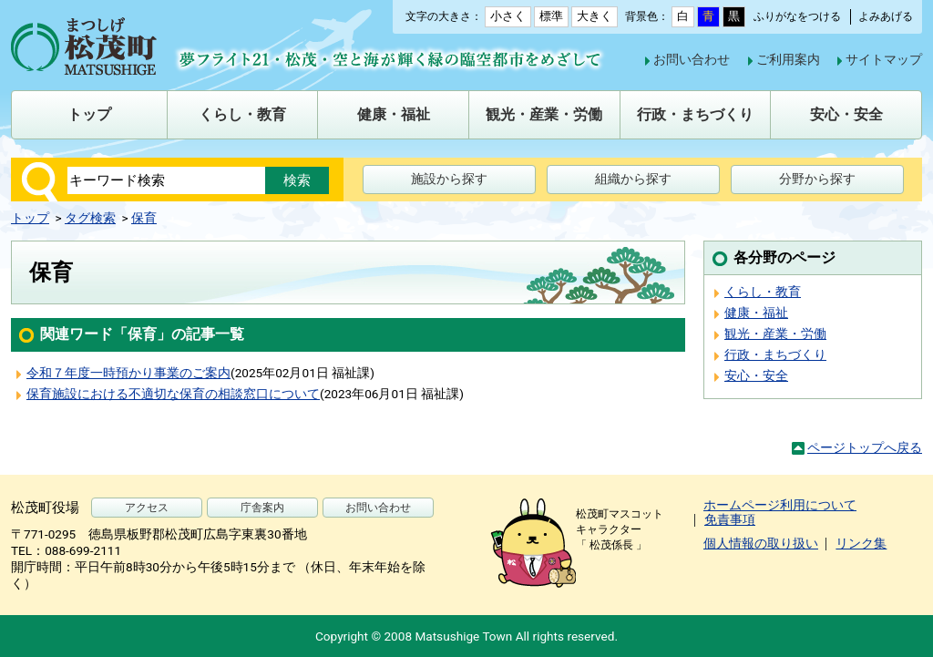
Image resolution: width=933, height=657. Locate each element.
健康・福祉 (756, 312)
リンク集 (861, 543)
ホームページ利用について (779, 505)
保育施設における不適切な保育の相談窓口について (173, 393)
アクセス (147, 507)
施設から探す (449, 178)
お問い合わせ (691, 59)
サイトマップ (884, 59)
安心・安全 (756, 375)
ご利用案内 (788, 59)
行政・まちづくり (775, 354)
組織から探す (633, 178)
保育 (144, 217)
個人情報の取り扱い (760, 543)
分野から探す (817, 178)
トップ (30, 217)
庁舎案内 (262, 507)
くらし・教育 (762, 291)
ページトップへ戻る (864, 447)
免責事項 (729, 519)
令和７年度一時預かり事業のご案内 (128, 372)
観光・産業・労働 (775, 333)
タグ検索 (90, 217)
